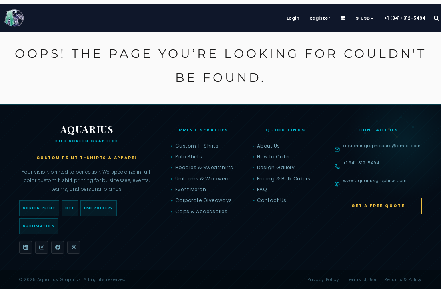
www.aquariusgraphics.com (375, 180)
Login (293, 18)
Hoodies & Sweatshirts (202, 167)
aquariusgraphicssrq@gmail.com (382, 146)
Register (319, 18)
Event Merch (188, 189)
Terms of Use (361, 280)
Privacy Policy (323, 280)
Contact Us (270, 200)
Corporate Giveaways (201, 200)
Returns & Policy (403, 280)
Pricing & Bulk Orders (282, 178)
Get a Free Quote (378, 206)
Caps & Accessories (199, 211)
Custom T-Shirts (194, 146)
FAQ (260, 189)
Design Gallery (274, 167)
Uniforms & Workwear (201, 178)
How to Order (271, 156)
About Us (266, 146)
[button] (343, 18)
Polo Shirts (186, 156)
